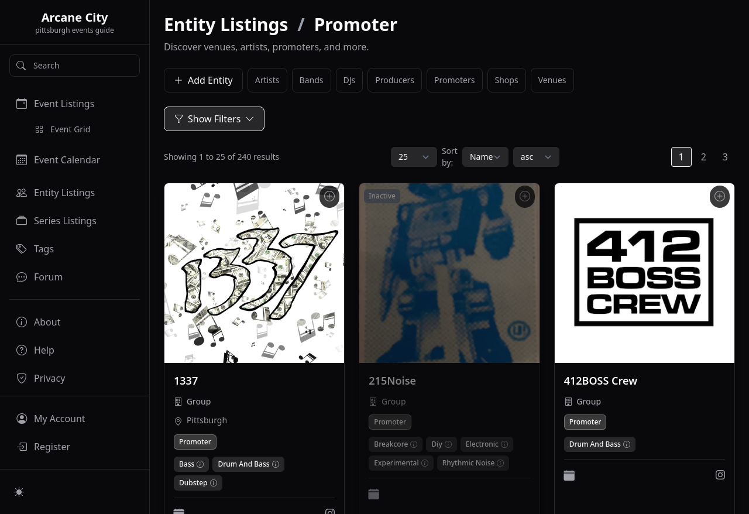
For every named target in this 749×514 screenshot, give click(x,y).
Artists (267, 79)
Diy (436, 444)
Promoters (454, 79)
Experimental (396, 463)
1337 (186, 380)
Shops (506, 79)
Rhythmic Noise (468, 463)
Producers (394, 79)
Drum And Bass (243, 464)
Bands (312, 79)
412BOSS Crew (600, 380)
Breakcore (391, 444)
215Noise (392, 380)
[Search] (74, 65)
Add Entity (203, 80)
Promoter (195, 442)
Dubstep (193, 483)
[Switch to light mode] (19, 492)
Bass (186, 464)
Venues (552, 79)
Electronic (482, 444)
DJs (349, 79)
